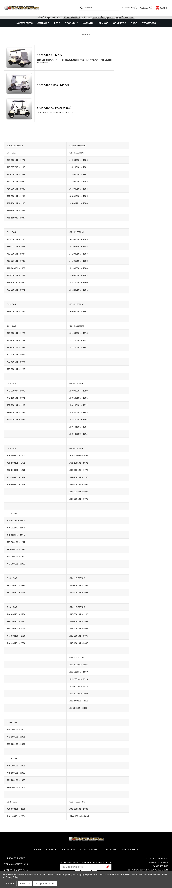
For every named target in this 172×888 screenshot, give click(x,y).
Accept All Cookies (45, 883)
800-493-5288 (72, 17)
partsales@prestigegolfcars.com (113, 17)
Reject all (25, 883)
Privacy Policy (16, 858)
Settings (10, 883)
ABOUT (37, 849)
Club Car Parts (88, 849)
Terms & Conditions (16, 864)
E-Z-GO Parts (109, 849)
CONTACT (51, 849)
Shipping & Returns (16, 870)
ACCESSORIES (68, 849)
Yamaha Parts (129, 849)
